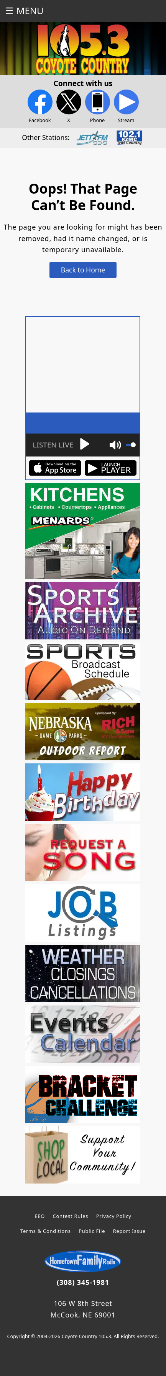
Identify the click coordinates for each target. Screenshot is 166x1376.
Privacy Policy (113, 1216)
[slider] (131, 444)
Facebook (40, 107)
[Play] (60, 444)
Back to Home (83, 269)
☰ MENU (24, 10)
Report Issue (129, 1231)
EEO (40, 1216)
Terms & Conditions (45, 1231)
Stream (126, 107)
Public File (92, 1231)
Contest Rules (71, 1216)
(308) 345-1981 (83, 1282)
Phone (97, 107)
